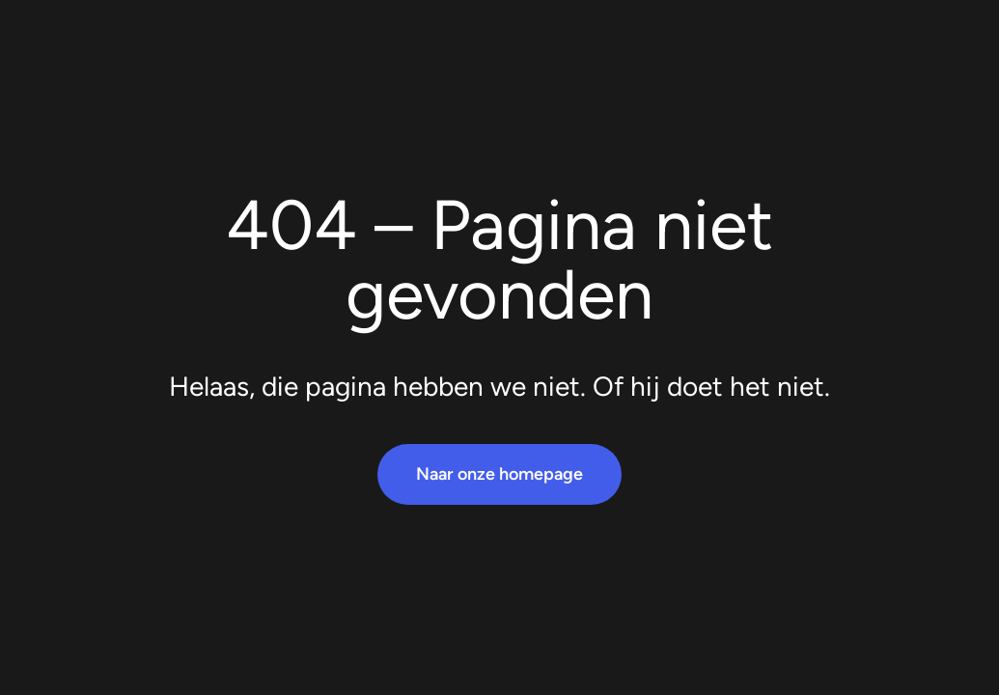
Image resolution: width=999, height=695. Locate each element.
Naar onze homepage (499, 474)
